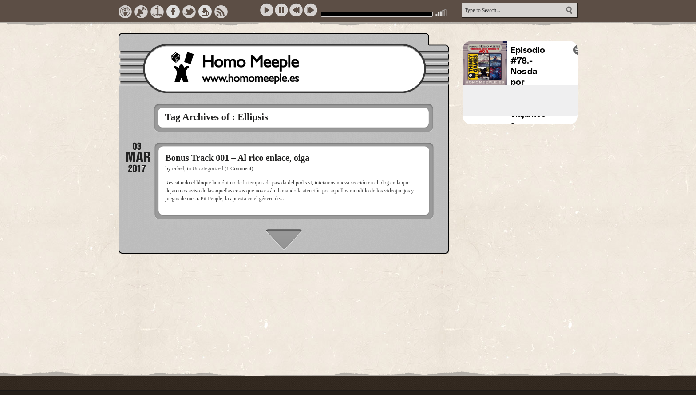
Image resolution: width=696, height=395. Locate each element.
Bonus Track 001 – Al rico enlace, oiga (238, 158)
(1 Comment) (239, 168)
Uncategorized (207, 168)
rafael (178, 168)
